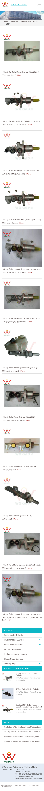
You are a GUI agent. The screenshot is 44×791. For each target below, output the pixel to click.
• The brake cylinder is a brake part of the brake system (22, 741)
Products (14, 22)
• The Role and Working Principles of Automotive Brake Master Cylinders (22, 727)
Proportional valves (12, 649)
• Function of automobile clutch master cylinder (21, 737)
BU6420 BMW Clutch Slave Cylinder (26, 674)
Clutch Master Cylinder (22, 640)
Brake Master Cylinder (29, 22)
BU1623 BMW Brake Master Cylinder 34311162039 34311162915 (29, 706)
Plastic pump (22, 664)
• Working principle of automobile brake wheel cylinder (22, 732)
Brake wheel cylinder (22, 645)
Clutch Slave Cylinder (13, 659)
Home (6, 22)
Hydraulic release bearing (15, 654)
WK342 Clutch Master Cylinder (27, 689)
